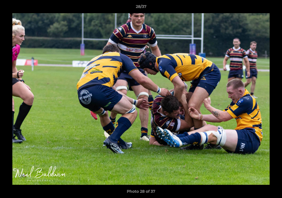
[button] (272, 8)
